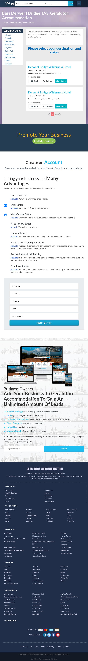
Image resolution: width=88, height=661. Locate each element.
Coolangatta (36, 608)
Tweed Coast (37, 553)
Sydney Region (65, 536)
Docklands (8, 611)
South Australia (9, 542)
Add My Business (44, 141)
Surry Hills (36, 614)
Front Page (49, 496)
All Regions (8, 533)
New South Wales (38, 533)
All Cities (7, 566)
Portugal (49, 518)
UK (31, 647)
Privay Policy (49, 502)
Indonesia (29, 521)
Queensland (8, 536)
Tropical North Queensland (14, 550)
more (58, 114)
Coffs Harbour (37, 584)
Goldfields (8, 556)
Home (6, 22)
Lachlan (7, 61)
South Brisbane (9, 608)
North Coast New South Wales (15, 539)
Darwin (63, 572)
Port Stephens (65, 547)
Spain (48, 512)
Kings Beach (64, 605)
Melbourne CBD (38, 594)
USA (36, 647)
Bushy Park (8, 51)
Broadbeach (36, 600)
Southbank (36, 597)
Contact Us (49, 490)
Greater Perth (37, 547)
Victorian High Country (40, 550)
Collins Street (37, 605)
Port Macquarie (37, 581)
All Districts (8, 594)
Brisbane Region (10, 547)
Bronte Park (9, 44)
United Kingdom (31, 515)
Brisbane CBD (9, 603)
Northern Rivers (66, 539)
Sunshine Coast (66, 542)
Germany (70, 512)
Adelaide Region (66, 553)
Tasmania (63, 545)
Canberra (35, 572)
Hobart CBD (36, 603)
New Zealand (71, 510)
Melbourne (64, 566)
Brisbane (63, 569)
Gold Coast (36, 569)
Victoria (63, 533)
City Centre (64, 608)
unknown (7, 35)
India (69, 515)
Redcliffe (35, 578)
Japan (7, 521)
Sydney (35, 566)
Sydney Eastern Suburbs (13, 597)
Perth (6, 569)
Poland (28, 518)
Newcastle (8, 575)
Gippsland (8, 553)
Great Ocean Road (39, 556)
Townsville (64, 578)
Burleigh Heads (37, 611)
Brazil (48, 515)
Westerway (8, 41)
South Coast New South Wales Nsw (43, 543)
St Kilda (7, 605)
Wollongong (64, 575)
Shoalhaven (64, 550)
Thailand (49, 521)
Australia (29, 510)
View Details (61, 81)
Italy (6, 512)
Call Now (48, 81)
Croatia (7, 515)
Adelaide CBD (9, 600)
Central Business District (69, 597)
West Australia (37, 539)
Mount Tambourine (11, 584)
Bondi (62, 603)
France (28, 512)
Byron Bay (8, 578)
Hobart (63, 581)
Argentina (70, 521)
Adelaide (7, 572)
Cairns (34, 575)
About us (48, 493)
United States (51, 510)
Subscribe (48, 499)
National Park (9, 57)
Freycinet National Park (68, 614)
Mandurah (8, 581)
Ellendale (8, 38)
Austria (69, 518)
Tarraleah (8, 64)
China (59, 647)
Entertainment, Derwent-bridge (22, 22)
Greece (8, 518)
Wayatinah (8, 54)
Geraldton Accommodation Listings (44, 659)
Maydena (8, 48)
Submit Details (44, 323)
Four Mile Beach (10, 614)
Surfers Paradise (66, 594)
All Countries (10, 510)
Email (34, 81)
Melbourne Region (39, 536)
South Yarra (64, 611)
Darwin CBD (64, 600)
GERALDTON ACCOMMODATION (45, 469)
